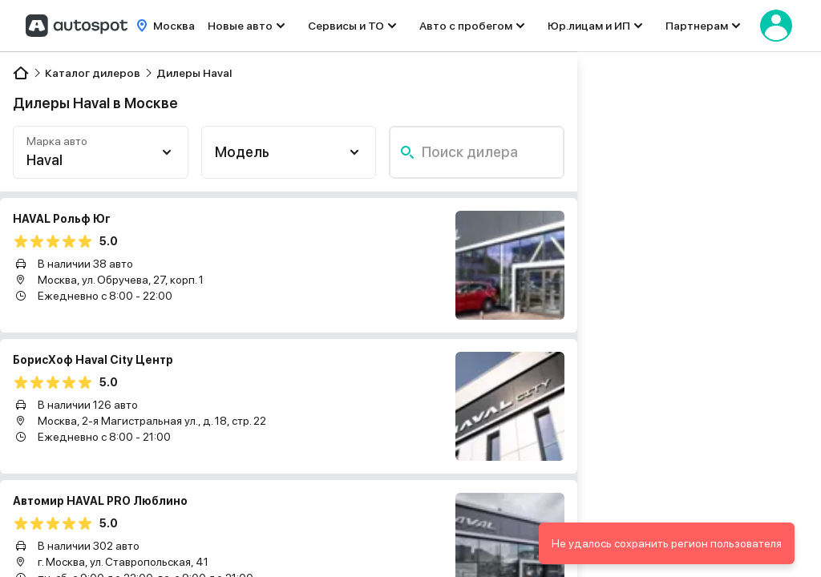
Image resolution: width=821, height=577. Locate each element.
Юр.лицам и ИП (589, 25)
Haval (44, 159)
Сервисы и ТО (346, 25)
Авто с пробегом (465, 25)
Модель (242, 151)
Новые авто (240, 25)
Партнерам (696, 25)
